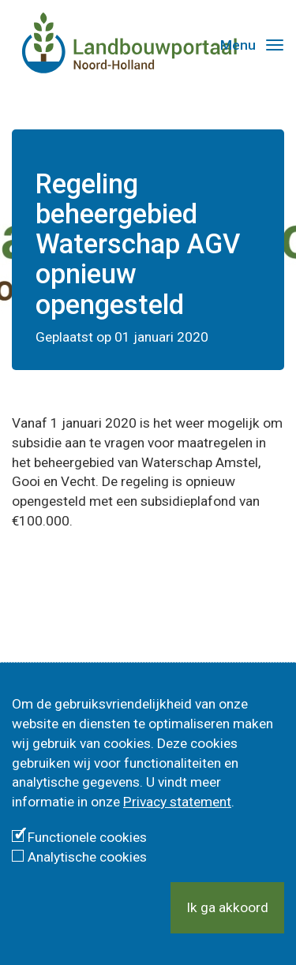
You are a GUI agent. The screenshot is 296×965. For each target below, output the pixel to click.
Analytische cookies (87, 857)
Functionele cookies (87, 837)
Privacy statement (177, 802)
